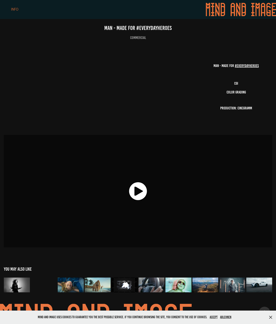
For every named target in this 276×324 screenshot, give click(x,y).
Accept (214, 317)
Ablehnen (225, 317)
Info (14, 9)
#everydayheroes (247, 66)
